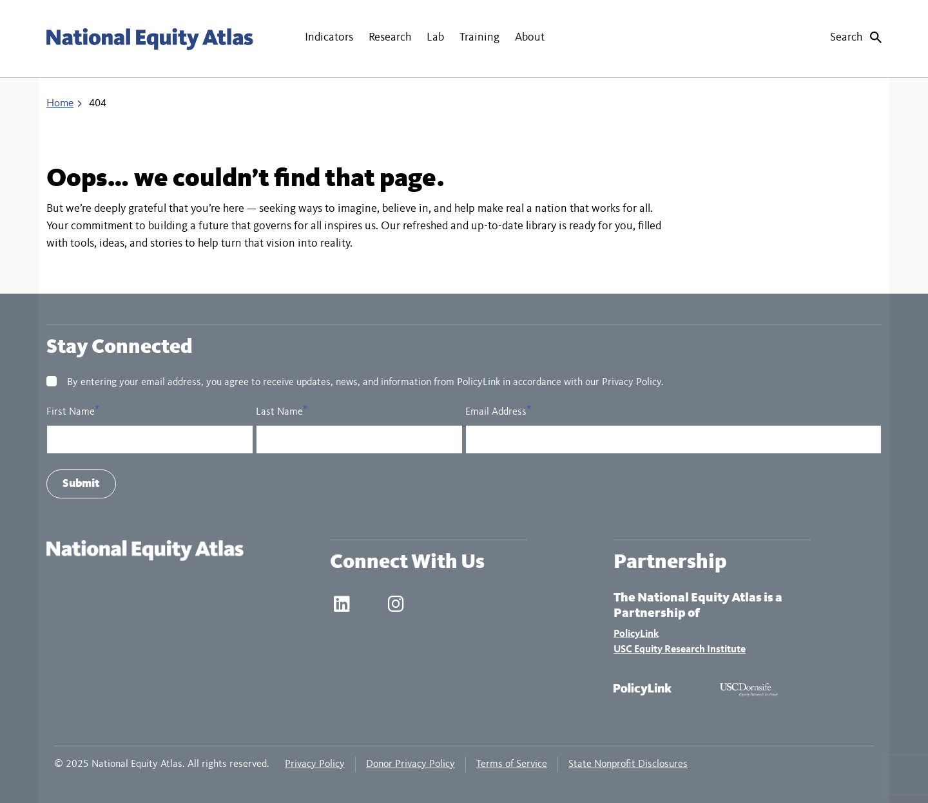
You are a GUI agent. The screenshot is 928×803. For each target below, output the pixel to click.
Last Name (279, 412)
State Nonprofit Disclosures (628, 764)
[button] (329, 38)
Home (59, 103)
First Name (70, 412)
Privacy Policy (315, 764)
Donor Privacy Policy (410, 764)
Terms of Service (511, 764)
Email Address (496, 412)
